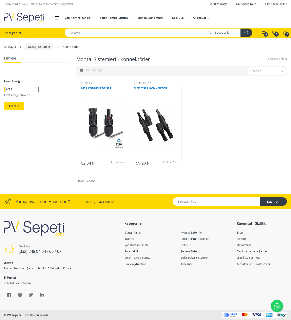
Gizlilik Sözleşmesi (248, 257)
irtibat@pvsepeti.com (17, 283)
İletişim (241, 239)
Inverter (129, 239)
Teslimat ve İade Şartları (252, 251)
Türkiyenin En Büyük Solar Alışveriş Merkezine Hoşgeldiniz (38, 4)
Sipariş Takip (246, 4)
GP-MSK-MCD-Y (142, 83)
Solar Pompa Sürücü (114, 18)
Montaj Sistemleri (150, 18)
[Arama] (133, 33)
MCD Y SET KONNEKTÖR (150, 88)
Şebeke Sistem (190, 251)
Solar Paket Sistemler (194, 257)
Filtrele (14, 106)
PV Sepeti (14, 315)
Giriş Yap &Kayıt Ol (276, 4)
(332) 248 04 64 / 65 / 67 (40, 251)
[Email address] (216, 201)
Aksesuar (199, 18)
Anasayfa (10, 47)
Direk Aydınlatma (135, 264)
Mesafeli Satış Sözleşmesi (253, 264)
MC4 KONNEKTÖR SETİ (97, 88)
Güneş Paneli (132, 232)
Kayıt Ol (272, 201)
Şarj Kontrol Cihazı (78, 18)
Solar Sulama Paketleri (195, 239)
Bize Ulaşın (218, 4)
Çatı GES (178, 18)
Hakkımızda (244, 245)
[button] (221, 33)
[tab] (81, 71)
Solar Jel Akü (132, 251)
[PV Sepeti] (24, 18)
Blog (240, 232)
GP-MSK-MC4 (88, 83)
